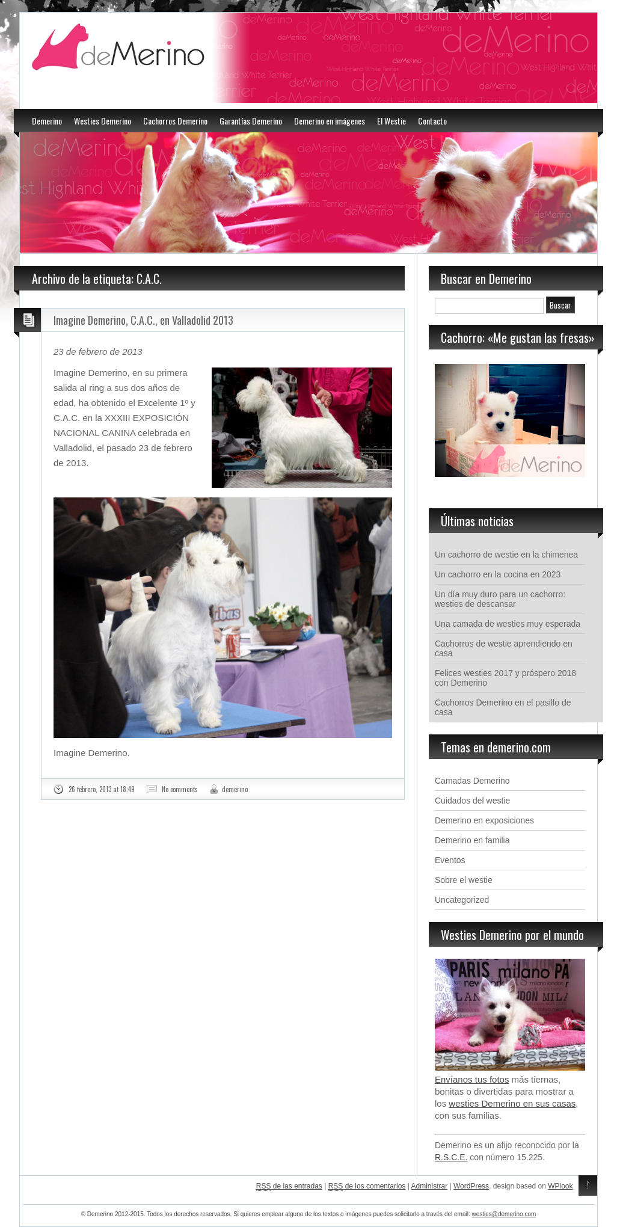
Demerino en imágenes (329, 120)
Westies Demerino (102, 120)
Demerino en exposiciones (484, 820)
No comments (180, 789)
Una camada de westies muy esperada (507, 624)
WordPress (471, 1186)
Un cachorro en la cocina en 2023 (497, 574)
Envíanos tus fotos (472, 1079)
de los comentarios (367, 1186)
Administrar (429, 1186)
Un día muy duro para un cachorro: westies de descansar (500, 599)
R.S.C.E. (451, 1157)
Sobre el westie (464, 880)
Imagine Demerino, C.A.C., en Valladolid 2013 (143, 320)
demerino (235, 789)
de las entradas (289, 1186)
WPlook (560, 1186)
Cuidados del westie (472, 800)
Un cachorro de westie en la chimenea (506, 554)
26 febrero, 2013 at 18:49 (102, 789)
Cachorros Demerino (175, 120)
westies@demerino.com (503, 1214)
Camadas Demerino (472, 781)
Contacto (432, 120)
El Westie (391, 120)
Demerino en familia (472, 840)
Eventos (450, 860)
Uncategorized (462, 900)
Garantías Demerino (250, 120)
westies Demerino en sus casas (512, 1103)
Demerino (47, 120)
